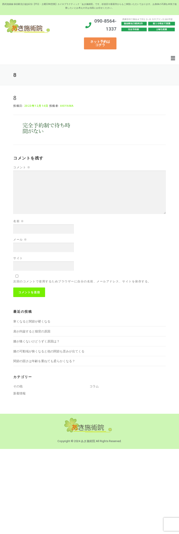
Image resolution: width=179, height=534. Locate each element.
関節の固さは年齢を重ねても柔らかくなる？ (44, 361)
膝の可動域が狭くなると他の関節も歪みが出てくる (48, 351)
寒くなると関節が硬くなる (31, 321)
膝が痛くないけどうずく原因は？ (36, 341)
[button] (100, 43)
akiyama (67, 106)
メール (20, 239)
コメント (21, 167)
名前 (18, 221)
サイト (18, 258)
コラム (94, 386)
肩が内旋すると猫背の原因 (31, 331)
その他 (18, 386)
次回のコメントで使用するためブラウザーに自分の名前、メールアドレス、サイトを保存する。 (82, 281)
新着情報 (19, 393)
